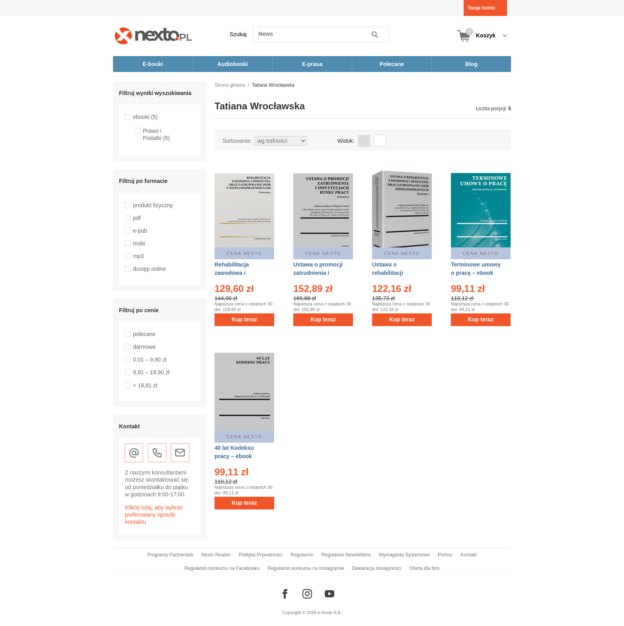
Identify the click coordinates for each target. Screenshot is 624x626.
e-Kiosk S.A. (330, 612)
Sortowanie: (237, 141)
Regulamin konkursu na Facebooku (222, 568)
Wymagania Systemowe (404, 555)
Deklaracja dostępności (376, 568)
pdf (136, 218)
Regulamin (302, 555)
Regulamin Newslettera (345, 555)
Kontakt (468, 555)
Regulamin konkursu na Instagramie (305, 568)
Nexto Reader (216, 555)
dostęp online (149, 269)
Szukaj (238, 34)
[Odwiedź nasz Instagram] (307, 593)
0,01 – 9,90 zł (149, 359)
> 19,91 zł (145, 385)
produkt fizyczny (153, 205)
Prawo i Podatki (156, 134)
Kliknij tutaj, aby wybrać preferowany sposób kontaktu (154, 514)
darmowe (144, 347)
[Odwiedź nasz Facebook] (285, 593)
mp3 (138, 256)
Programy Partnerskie (170, 555)
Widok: (346, 141)
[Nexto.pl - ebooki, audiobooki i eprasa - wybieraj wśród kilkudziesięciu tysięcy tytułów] (153, 35)
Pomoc (445, 555)
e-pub (140, 230)
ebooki (145, 117)
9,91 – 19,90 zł (151, 372)
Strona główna (229, 85)
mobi (139, 243)
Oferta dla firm (424, 568)
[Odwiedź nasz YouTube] (329, 593)
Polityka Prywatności (261, 555)
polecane (144, 334)
